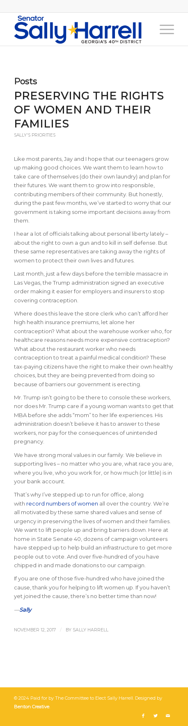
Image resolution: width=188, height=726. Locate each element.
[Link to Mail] (168, 716)
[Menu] (162, 29)
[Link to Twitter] (155, 716)
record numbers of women (62, 503)
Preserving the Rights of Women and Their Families (89, 109)
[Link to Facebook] (143, 716)
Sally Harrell (90, 630)
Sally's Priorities (34, 135)
